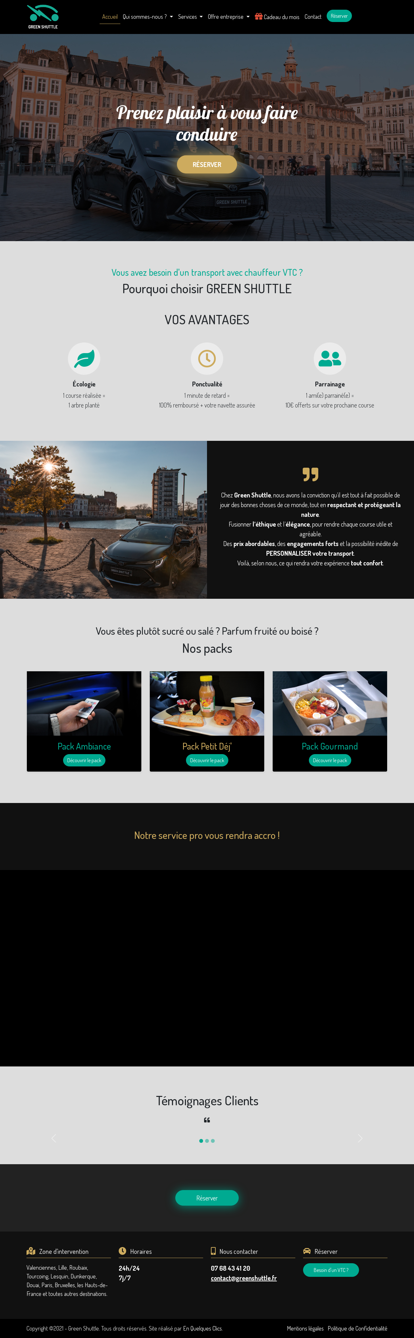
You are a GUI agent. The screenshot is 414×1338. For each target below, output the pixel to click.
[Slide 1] (201, 1141)
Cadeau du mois (277, 16)
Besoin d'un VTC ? (331, 1270)
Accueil (110, 16)
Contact (313, 16)
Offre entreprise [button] (226, 16)
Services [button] (188, 16)
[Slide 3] (213, 1141)
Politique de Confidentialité (357, 1328)
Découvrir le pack (84, 760)
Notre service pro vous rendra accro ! (207, 835)
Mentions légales (305, 1328)
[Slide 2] (207, 1141)
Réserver (339, 16)
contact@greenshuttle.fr (244, 1278)
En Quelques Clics (202, 1328)
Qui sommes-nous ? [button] (145, 16)
